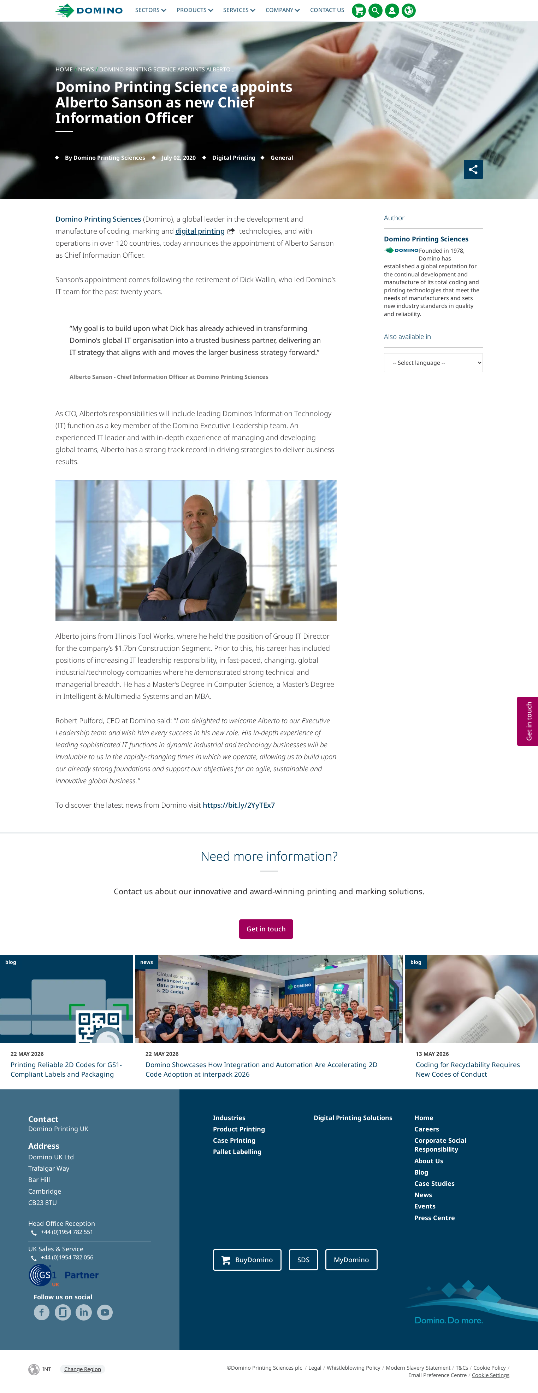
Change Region (82, 1368)
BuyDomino (247, 1260)
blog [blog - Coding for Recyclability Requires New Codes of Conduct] (415, 962)
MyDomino (351, 1259)
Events (425, 1206)
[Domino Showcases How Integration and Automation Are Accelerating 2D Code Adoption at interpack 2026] (269, 1021)
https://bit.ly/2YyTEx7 (239, 805)
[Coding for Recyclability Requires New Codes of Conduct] (471, 1021)
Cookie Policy (489, 1367)
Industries (229, 1117)
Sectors (150, 10)
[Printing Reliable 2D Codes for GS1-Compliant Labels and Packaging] (66, 1021)
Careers (426, 1129)
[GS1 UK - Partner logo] (63, 1274)
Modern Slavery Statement (418, 1367)
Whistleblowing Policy (353, 1367)
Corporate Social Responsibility (440, 1144)
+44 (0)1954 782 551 (67, 1232)
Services (239, 10)
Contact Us (327, 10)
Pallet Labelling (237, 1151)
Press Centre (434, 1217)
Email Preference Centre (437, 1375)
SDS (303, 1259)
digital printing (200, 231)
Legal (314, 1367)
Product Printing (239, 1129)
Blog (421, 1172)
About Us (428, 1161)
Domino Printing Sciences (98, 219)
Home (423, 1117)
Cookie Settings (490, 1375)
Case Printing (234, 1140)
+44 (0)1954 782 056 (67, 1257)
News (423, 1194)
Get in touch (266, 928)
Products (195, 10)
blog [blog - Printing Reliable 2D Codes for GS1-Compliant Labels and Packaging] (10, 962)
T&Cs (462, 1367)
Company (283, 10)
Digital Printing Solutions (353, 1117)
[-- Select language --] (433, 362)
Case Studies (434, 1183)
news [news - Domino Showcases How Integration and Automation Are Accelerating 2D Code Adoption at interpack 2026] (146, 962)
